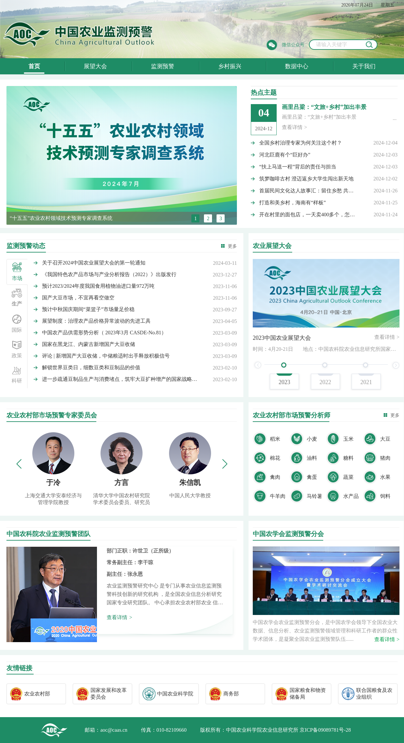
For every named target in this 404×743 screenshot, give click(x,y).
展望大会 (95, 66)
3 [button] (220, 218)
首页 (34, 66)
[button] (224, 463)
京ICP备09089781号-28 (325, 730)
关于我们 (364, 66)
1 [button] (195, 218)
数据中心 (296, 66)
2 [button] (208, 218)
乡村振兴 (229, 66)
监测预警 (162, 66)
